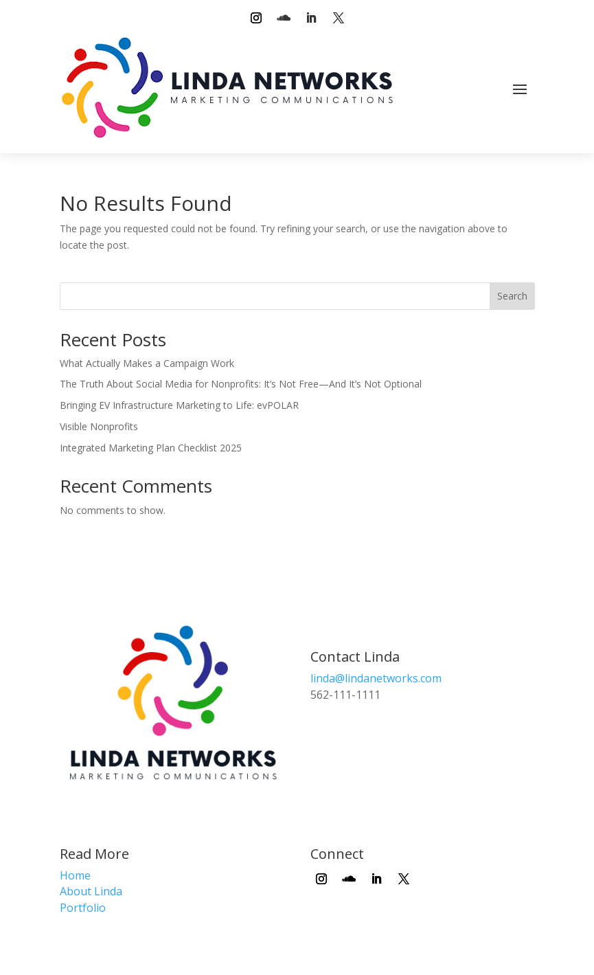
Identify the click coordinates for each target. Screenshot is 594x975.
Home (75, 875)
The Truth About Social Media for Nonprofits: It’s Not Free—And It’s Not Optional (241, 383)
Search (512, 295)
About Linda (91, 891)
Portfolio (83, 907)
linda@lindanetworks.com (376, 678)
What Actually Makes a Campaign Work (147, 363)
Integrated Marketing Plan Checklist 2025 (151, 447)
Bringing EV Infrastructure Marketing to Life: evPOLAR (179, 405)
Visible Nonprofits (99, 426)
